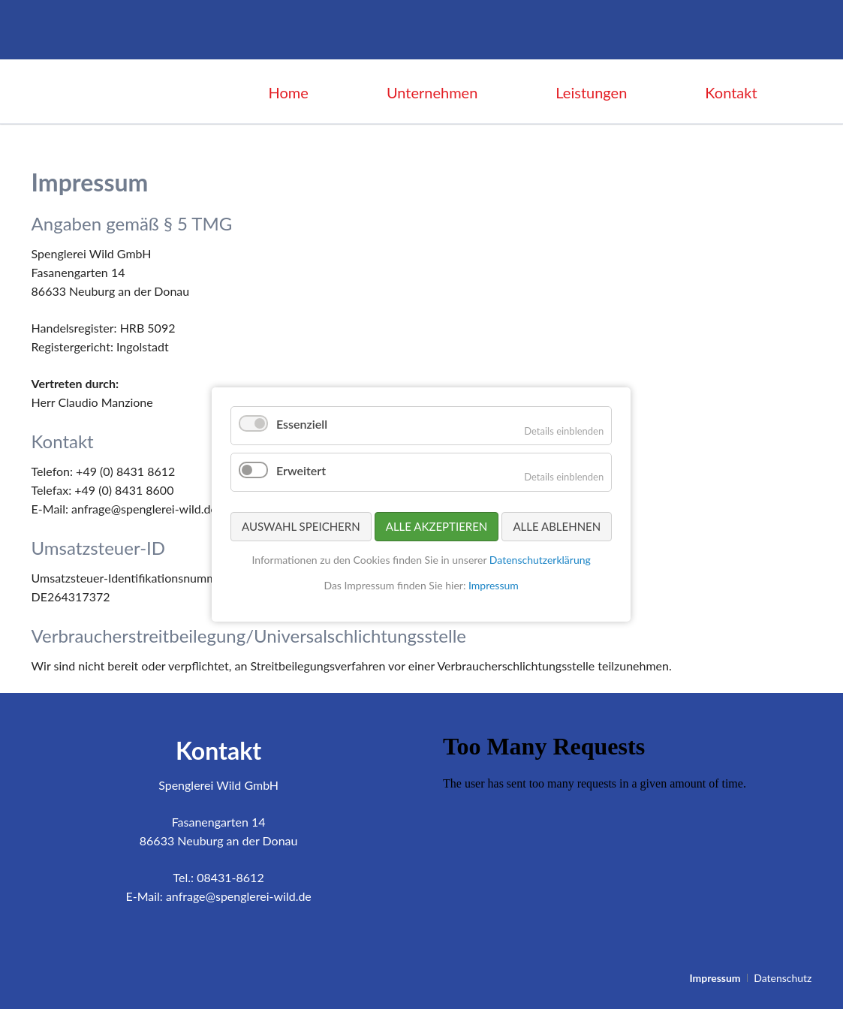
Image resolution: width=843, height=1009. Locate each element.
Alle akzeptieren (437, 525)
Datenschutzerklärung (540, 559)
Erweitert (301, 470)
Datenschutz (782, 977)
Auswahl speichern (301, 525)
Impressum (493, 584)
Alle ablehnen (557, 525)
